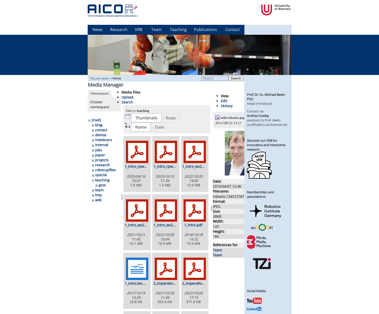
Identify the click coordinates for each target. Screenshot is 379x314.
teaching (102, 180)
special (101, 175)
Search (235, 78)
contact (101, 130)
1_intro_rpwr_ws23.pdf (172, 166)
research (102, 165)
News (97, 29)
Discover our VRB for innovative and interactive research (266, 145)
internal (101, 144)
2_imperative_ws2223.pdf (203, 283)
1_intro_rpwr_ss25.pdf (143, 166)
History (226, 106)
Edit (224, 101)
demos (100, 135)
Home (117, 78)
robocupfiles (105, 170)
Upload (127, 97)
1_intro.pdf (193, 225)
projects (102, 160)
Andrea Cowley (258, 115)
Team (156, 29)
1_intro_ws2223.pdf (169, 225)
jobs (98, 150)
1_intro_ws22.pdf (196, 166)
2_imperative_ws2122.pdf (174, 283)
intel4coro (103, 140)
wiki (98, 200)
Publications (205, 29)
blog (98, 125)
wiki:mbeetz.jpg (232, 117)
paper (100, 155)
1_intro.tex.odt (137, 283)
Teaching (178, 29)
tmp (98, 195)
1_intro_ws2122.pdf (141, 225)
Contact (232, 29)
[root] (96, 120)
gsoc (102, 185)
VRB (138, 29)
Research (118, 29)
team (99, 190)
